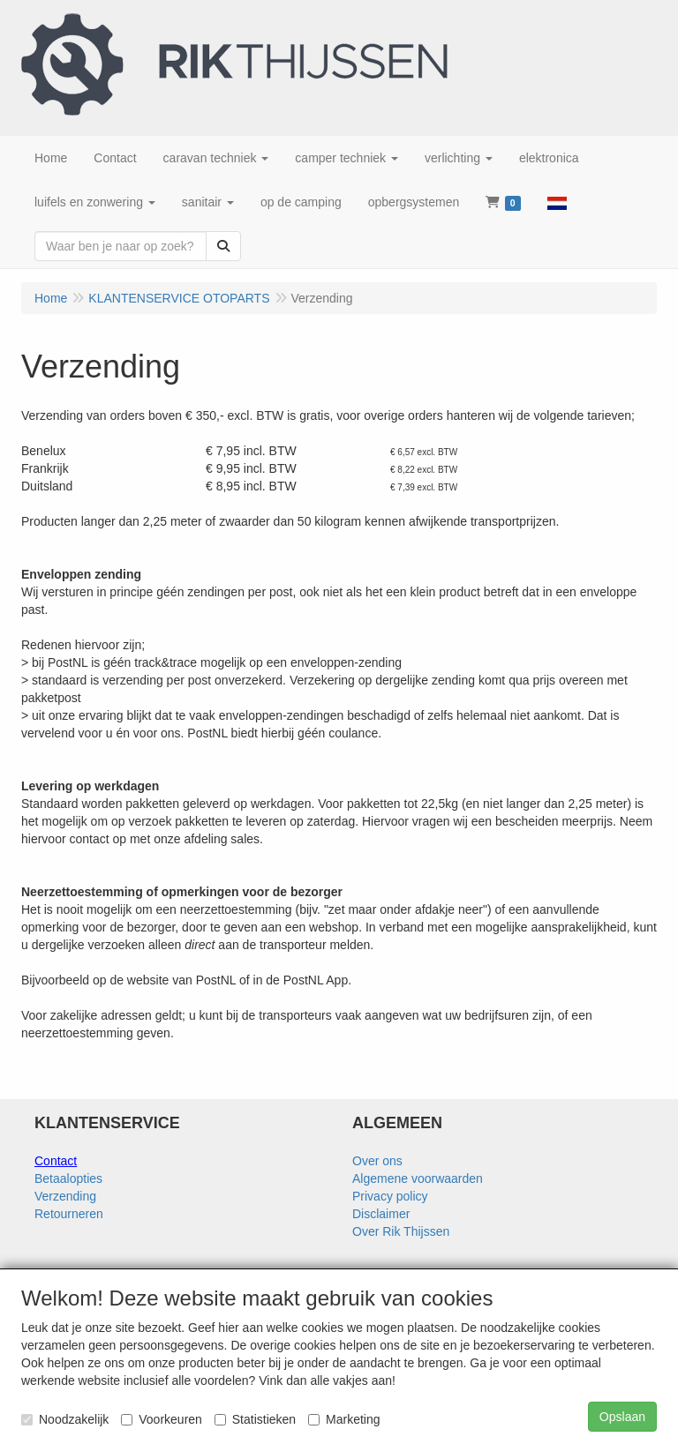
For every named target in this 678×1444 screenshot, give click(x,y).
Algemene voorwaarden (417, 1178)
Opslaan (622, 1417)
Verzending (65, 1196)
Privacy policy (390, 1196)
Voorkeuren (161, 1419)
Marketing (344, 1419)
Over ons (377, 1161)
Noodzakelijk (65, 1419)
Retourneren (68, 1214)
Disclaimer (381, 1214)
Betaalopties (68, 1178)
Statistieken (255, 1419)
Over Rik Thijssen (400, 1231)
